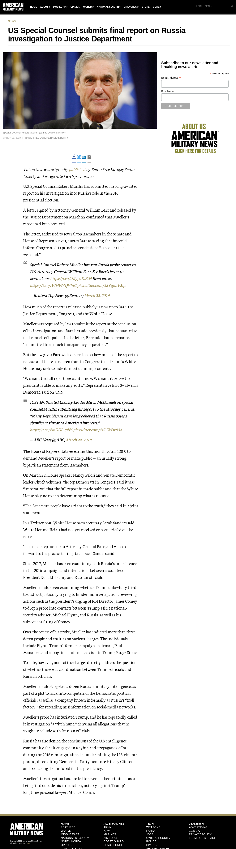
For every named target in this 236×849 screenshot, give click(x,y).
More (156, 7)
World (87, 7)
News (12, 21)
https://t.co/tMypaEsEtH (71, 278)
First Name (167, 91)
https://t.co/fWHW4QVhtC (54, 285)
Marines (110, 834)
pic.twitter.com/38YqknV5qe (104, 285)
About (44, 7)
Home (33, 7)
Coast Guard (114, 841)
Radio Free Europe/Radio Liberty (46, 138)
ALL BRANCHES (114, 823)
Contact (195, 830)
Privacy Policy (200, 834)
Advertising (198, 827)
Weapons (153, 827)
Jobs (149, 834)
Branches (130, 7)
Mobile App (60, 7)
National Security (109, 7)
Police (151, 841)
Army (108, 827)
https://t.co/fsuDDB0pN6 (52, 429)
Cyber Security (158, 837)
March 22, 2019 (98, 295)
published (77, 169)
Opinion (75, 7)
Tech (150, 823)
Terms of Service (202, 837)
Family (151, 830)
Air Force (111, 837)
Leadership (197, 823)
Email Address (171, 78)
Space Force (113, 845)
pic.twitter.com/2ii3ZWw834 (100, 429)
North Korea (71, 841)
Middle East (70, 834)
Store (146, 7)
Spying (151, 845)
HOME (65, 823)
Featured (68, 827)
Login (28, 843)
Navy (107, 830)
